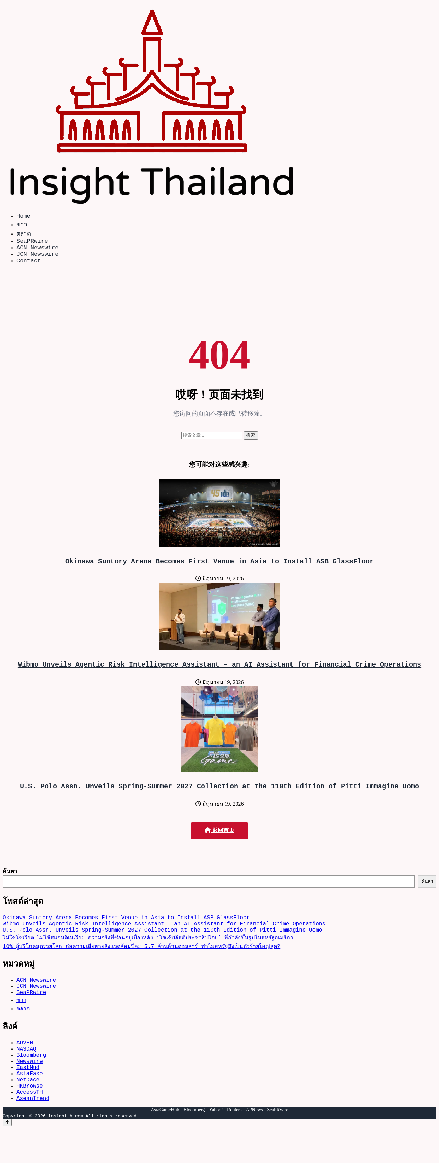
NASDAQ (26, 1072)
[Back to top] (7, 1156)
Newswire (29, 1087)
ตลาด (23, 235)
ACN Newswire (37, 251)
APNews (254, 1144)
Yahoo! (216, 1144)
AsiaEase (29, 1102)
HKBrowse (29, 1117)
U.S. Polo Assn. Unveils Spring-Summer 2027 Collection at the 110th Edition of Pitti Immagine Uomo (219, 796)
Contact (28, 267)
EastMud (27, 1094)
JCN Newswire (37, 259)
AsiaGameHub (165, 1144)
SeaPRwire (32, 243)
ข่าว (21, 225)
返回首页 (219, 841)
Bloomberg (31, 1079)
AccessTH (29, 1124)
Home (23, 217)
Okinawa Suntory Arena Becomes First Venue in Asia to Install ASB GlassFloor (219, 569)
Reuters (234, 1144)
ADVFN (24, 1064)
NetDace (27, 1109)
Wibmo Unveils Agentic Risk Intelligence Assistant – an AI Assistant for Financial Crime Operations (219, 673)
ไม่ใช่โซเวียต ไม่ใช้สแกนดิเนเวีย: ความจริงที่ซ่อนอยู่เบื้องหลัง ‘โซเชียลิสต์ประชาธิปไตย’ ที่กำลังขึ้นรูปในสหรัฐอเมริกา (148, 954)
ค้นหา (10, 882)
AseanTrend (32, 1132)
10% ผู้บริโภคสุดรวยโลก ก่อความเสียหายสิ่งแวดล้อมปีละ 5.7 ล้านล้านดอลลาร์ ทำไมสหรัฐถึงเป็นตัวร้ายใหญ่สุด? (141, 962)
